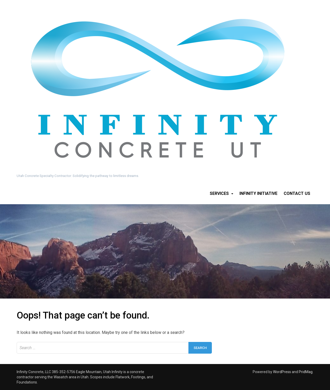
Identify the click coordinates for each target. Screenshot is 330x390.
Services (219, 193)
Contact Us (297, 193)
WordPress (282, 372)
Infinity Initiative (258, 193)
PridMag (306, 372)
